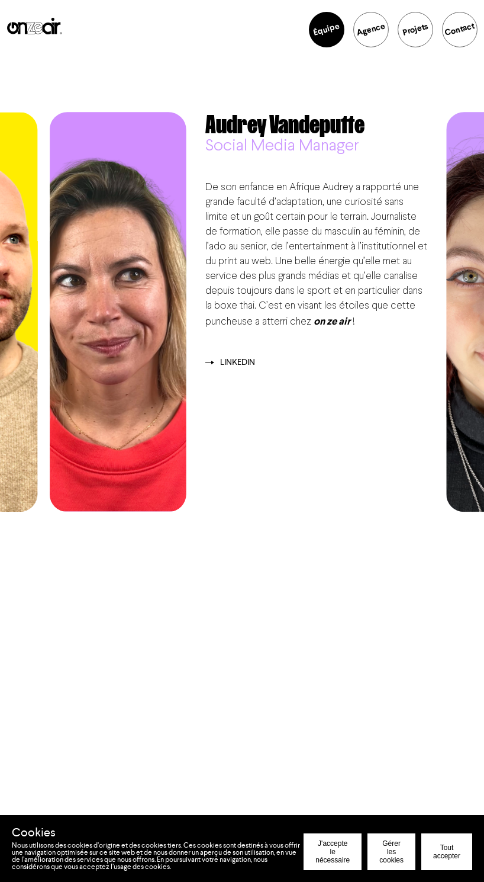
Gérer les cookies (391, 851)
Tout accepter (446, 851)
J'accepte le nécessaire (332, 851)
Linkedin (230, 362)
